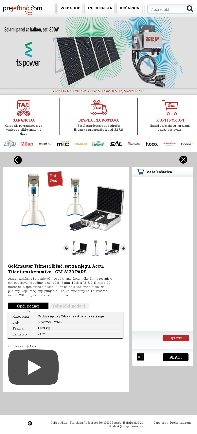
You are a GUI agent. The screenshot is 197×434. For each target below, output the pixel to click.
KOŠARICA (129, 8)
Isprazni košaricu (175, 338)
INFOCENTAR (100, 8)
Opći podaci (28, 305)
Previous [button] (66, 248)
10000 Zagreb (112, 422)
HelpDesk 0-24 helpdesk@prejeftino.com (125, 424)
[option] (98, 52)
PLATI (175, 357)
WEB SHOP (70, 8)
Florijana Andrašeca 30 (86, 422)
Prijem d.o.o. (59, 422)
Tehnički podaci (68, 305)
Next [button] (123, 248)
